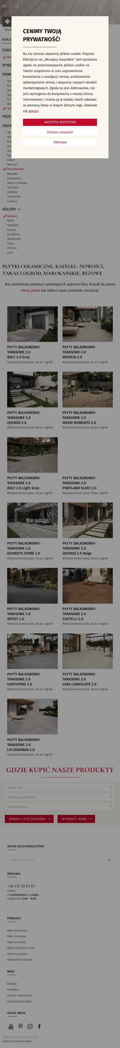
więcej (33, 111)
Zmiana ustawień (60, 132)
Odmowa (60, 142)
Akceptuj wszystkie (60, 122)
